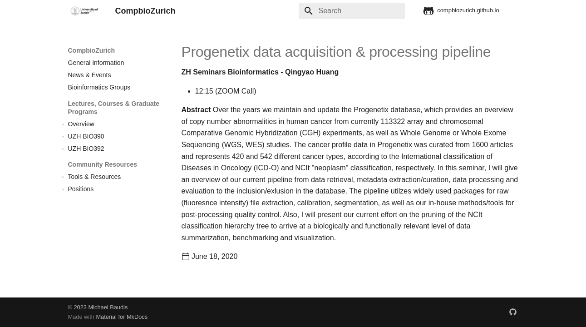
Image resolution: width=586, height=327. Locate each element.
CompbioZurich (91, 50)
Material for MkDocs (122, 316)
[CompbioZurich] (84, 11)
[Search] (352, 11)
